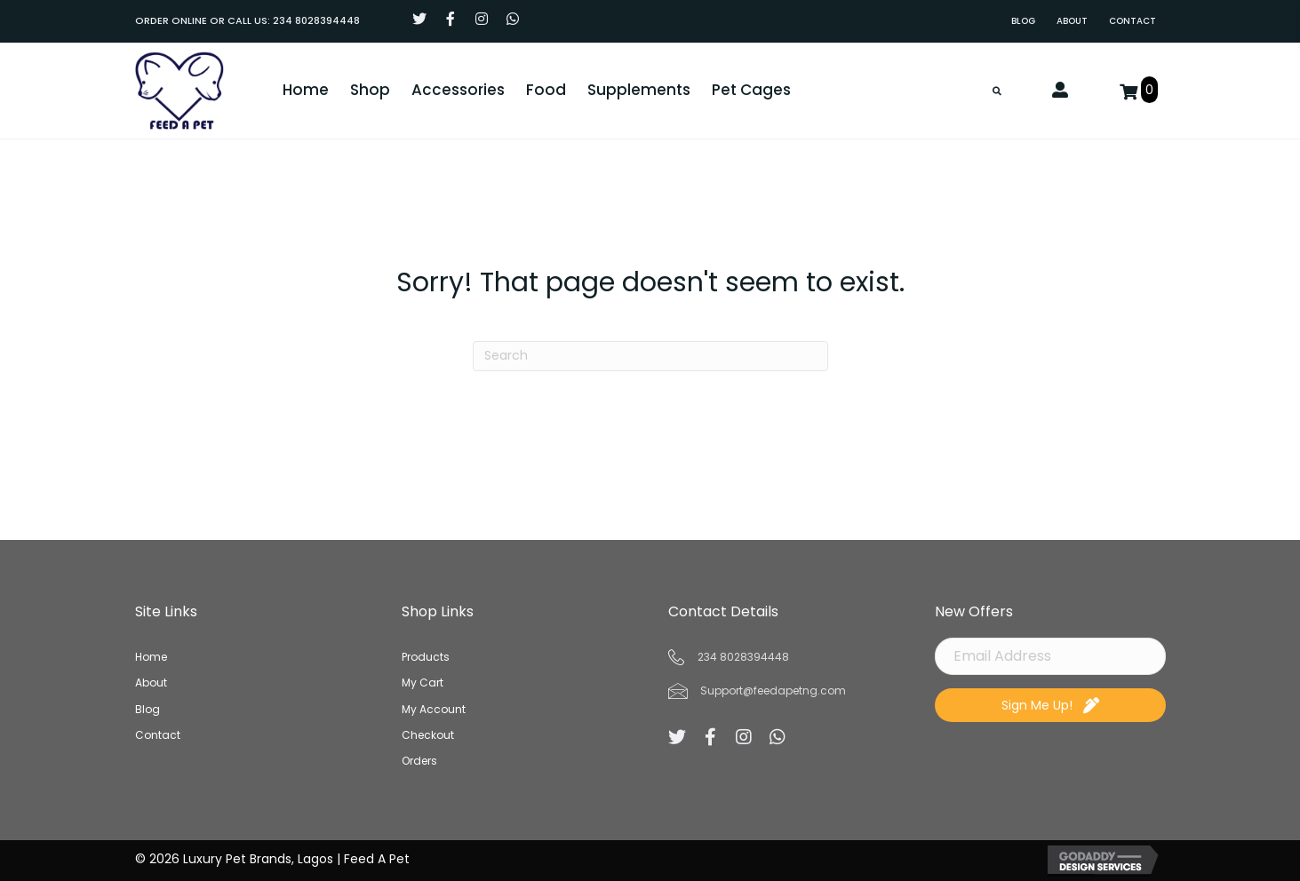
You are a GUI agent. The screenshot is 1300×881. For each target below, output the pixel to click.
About (151, 682)
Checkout (428, 734)
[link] (1023, 21)
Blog (147, 709)
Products (426, 656)
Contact (157, 734)
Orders (419, 760)
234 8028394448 (316, 20)
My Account (434, 709)
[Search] (650, 356)
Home (151, 656)
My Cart (422, 682)
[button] (419, 19)
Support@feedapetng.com (773, 690)
